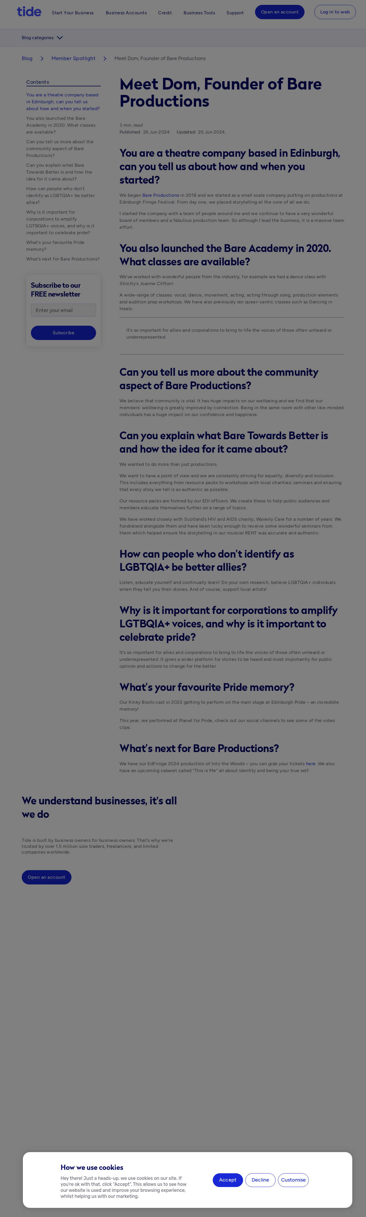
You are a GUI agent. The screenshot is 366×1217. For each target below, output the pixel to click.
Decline (260, 1180)
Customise (293, 1180)
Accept (227, 1180)
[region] (187, 1180)
